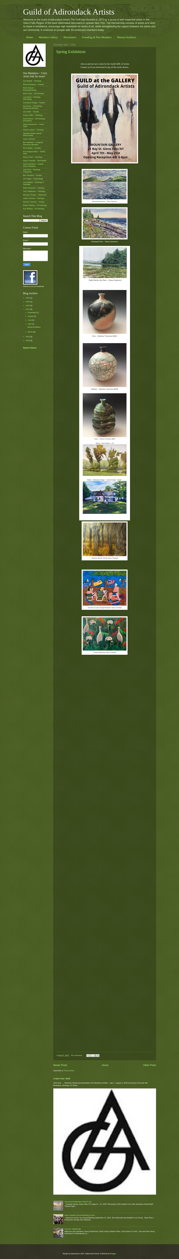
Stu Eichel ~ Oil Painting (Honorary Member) (32, 107)
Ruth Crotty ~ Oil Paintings (33, 93)
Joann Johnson (29, 139)
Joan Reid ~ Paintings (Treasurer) (31, 171)
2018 (28, 340)
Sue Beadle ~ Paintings (32, 81)
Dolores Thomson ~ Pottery (34, 202)
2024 (28, 302)
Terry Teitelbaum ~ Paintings (34, 191)
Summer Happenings (73, 1229)
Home (29, 37)
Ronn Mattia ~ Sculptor (32, 148)
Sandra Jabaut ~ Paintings (33, 130)
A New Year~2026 (61, 1078)
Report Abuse (30, 348)
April (30, 324)
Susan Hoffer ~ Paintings (33, 115)
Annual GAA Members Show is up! (78, 1202)
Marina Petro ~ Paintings (32, 157)
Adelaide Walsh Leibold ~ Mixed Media (33, 134)
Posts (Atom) (69, 1071)
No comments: (77, 1055)
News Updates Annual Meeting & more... (80, 1215)
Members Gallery (48, 37)
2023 (28, 306)
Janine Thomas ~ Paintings (33, 198)
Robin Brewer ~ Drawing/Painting (29, 89)
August (31, 316)
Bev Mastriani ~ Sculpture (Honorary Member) (33, 143)
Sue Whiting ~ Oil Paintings (33, 209)
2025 (28, 298)
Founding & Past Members (96, 37)
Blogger (113, 1254)
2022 (28, 309)
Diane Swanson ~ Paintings (34, 188)
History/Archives (126, 37)
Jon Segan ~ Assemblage (33, 179)
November (32, 312)
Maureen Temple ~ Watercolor (35, 195)
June (30, 320)
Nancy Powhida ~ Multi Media (34, 161)
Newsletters (69, 37)
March (30, 332)
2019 (28, 337)
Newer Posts (60, 1065)
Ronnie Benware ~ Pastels (33, 84)
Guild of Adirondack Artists (68, 11)
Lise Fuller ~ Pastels (31, 112)
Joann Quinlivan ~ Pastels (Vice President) (33, 165)
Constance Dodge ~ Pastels (34, 103)
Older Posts (149, 1065)
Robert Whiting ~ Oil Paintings (35, 205)
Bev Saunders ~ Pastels (32, 175)
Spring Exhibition (70, 51)
